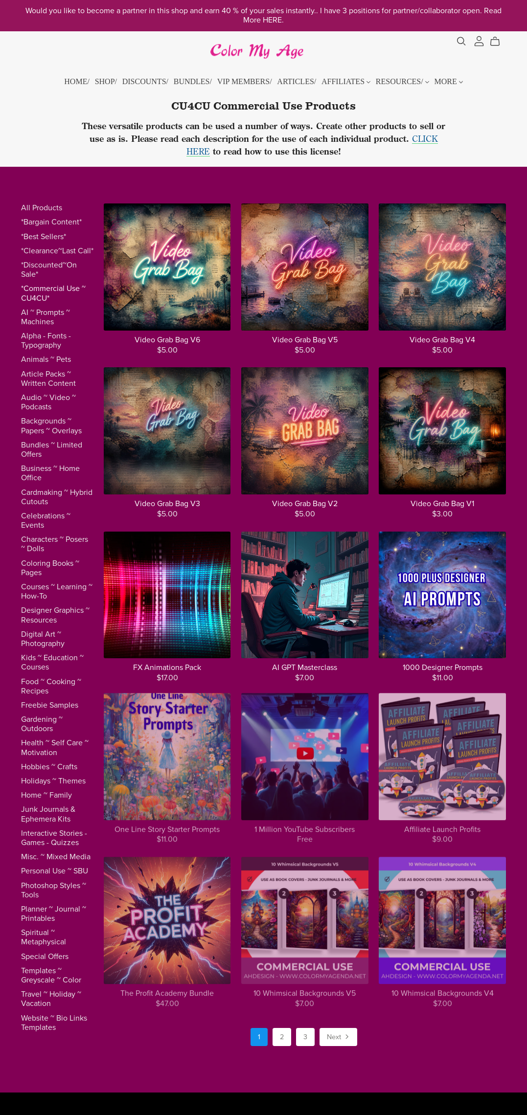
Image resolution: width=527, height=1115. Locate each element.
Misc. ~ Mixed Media (56, 857)
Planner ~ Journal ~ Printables (53, 913)
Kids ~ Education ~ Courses (52, 662)
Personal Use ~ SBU (54, 871)
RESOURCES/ (402, 81)
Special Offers (45, 956)
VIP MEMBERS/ (244, 81)
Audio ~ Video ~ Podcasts (48, 402)
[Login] (479, 40)
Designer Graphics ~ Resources (55, 614)
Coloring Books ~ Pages (50, 568)
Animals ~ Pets (46, 359)
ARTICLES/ (296, 81)
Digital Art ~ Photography (43, 638)
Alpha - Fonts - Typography (46, 340)
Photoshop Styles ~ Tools (53, 890)
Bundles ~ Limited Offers (51, 449)
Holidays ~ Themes (53, 781)
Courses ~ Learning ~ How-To (56, 591)
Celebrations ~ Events (45, 520)
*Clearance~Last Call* (57, 251)
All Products (41, 208)
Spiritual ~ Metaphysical (43, 937)
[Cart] (499, 41)
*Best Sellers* (43, 237)
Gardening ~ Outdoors (42, 724)
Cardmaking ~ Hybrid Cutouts (56, 497)
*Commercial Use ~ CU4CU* (53, 293)
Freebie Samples (49, 705)
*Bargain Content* (51, 222)
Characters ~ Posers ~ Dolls (54, 544)
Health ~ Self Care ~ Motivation (55, 747)
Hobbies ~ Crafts (49, 767)
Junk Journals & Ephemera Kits (48, 814)
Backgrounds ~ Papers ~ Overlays (51, 425)
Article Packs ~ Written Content (48, 378)
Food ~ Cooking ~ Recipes (51, 686)
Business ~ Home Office (50, 473)
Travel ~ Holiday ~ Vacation (51, 998)
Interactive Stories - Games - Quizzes (54, 837)
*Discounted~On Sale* (49, 269)
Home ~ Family (46, 795)
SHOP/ (106, 81)
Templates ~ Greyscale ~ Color (51, 975)
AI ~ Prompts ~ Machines (45, 317)
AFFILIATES (345, 81)
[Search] (461, 41)
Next (338, 1038)
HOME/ (77, 81)
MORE (448, 81)
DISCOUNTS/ (145, 81)
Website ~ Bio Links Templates (54, 1022)
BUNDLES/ (193, 81)
